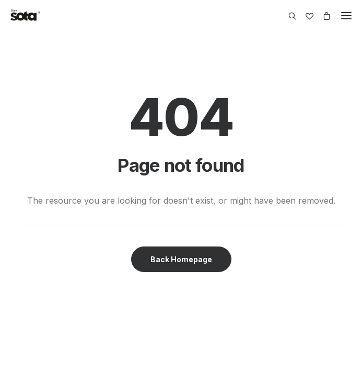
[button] (346, 15)
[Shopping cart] (322, 16)
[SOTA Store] (25, 15)
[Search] (287, 16)
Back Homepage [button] (181, 259)
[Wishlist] (304, 16)
